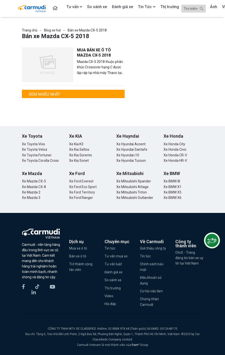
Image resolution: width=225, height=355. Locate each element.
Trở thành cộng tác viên (80, 266)
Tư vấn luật (113, 264)
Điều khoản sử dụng (151, 280)
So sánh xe (113, 280)
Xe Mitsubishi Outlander (134, 198)
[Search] (193, 9)
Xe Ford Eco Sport (83, 187)
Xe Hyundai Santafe (131, 149)
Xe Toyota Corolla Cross (40, 161)
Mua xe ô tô (78, 248)
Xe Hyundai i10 (127, 155)
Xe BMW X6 (172, 198)
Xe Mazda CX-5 (34, 181)
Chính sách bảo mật (152, 266)
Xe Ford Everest (81, 181)
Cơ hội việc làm (151, 291)
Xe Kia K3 (76, 144)
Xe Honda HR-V (175, 161)
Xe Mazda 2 (31, 192)
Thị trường (113, 288)
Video (109, 296)
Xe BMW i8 (172, 181)
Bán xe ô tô (77, 256)
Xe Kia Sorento (80, 155)
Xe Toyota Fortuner (37, 155)
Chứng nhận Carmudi (149, 301)
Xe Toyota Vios (33, 144)
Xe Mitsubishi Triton (131, 192)
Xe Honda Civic (175, 149)
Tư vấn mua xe (116, 256)
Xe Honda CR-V (175, 155)
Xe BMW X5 (172, 192)
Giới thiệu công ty (153, 248)
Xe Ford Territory (82, 192)
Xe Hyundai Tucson (131, 161)
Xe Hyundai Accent (131, 144)
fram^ (136, 345)
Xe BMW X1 (172, 187)
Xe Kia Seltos (79, 149)
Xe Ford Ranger (81, 198)
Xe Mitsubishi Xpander (133, 181)
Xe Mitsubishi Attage (132, 187)
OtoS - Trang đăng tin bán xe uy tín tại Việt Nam (189, 258)
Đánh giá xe (113, 272)
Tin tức (110, 248)
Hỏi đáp (110, 304)
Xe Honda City (174, 144)
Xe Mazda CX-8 (34, 187)
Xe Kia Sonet (79, 161)
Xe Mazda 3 (31, 198)
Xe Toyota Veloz (34, 149)
